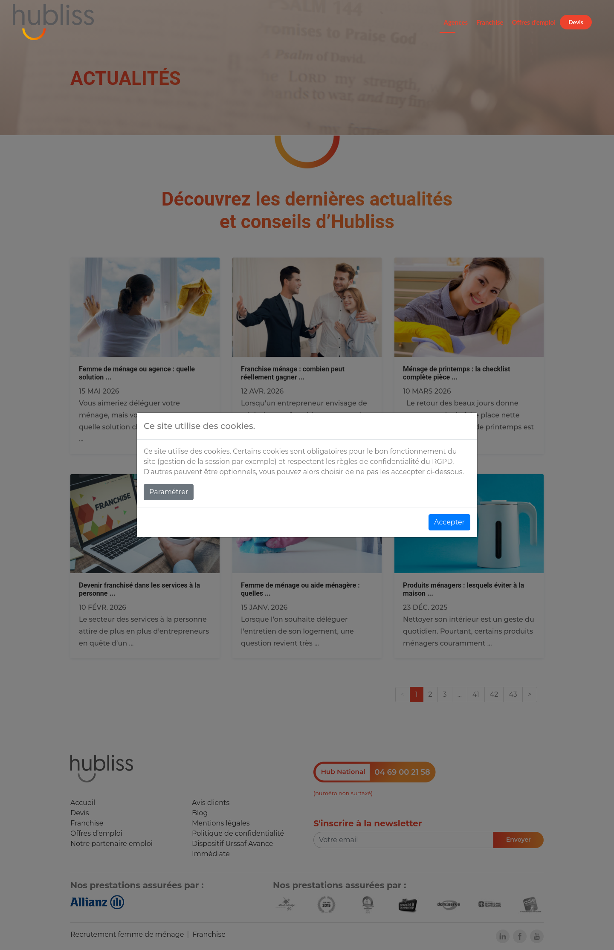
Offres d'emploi (534, 22)
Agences (456, 22)
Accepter (449, 522)
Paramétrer (168, 492)
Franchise (490, 22)
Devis (575, 22)
